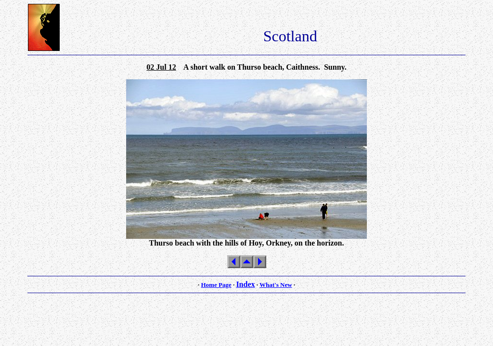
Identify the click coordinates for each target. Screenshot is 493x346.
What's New (275, 284)
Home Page (216, 284)
